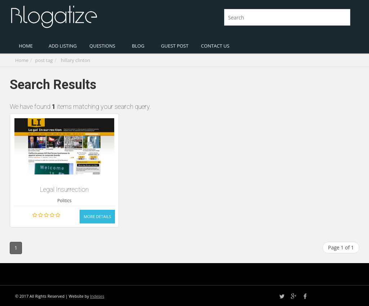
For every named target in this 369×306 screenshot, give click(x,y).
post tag (44, 60)
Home (21, 60)
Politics (64, 201)
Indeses (97, 296)
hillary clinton (75, 60)
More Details (97, 216)
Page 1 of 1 (341, 247)
